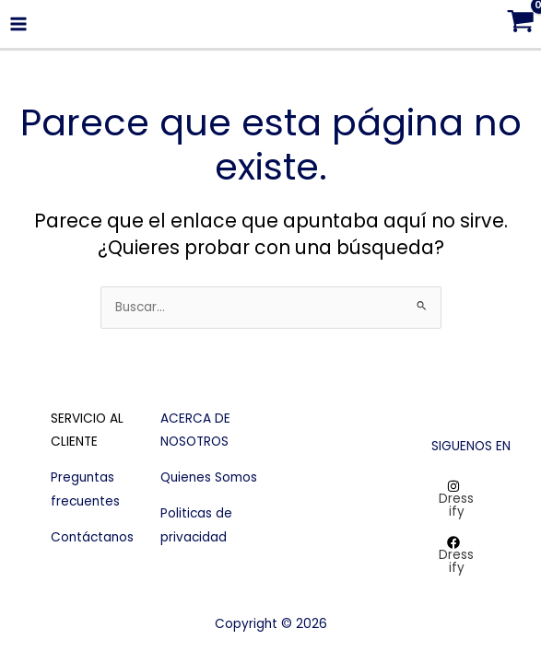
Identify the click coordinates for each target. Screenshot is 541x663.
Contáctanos (92, 537)
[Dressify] (453, 499)
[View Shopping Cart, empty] (520, 24)
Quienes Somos (208, 477)
